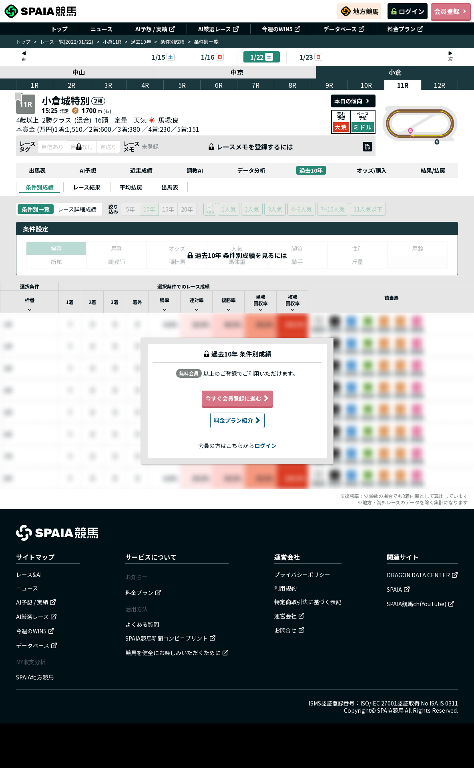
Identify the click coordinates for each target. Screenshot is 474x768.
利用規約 (285, 588)
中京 (237, 72)
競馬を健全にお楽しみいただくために (177, 652)
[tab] (39, 187)
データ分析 (251, 170)
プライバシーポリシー (302, 574)
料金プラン (406, 29)
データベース (344, 29)
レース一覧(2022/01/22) (66, 41)
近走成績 (141, 170)
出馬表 (37, 170)
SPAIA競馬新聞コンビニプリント (170, 638)
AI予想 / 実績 (155, 29)
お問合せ (289, 630)
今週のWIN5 (281, 29)
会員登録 (451, 11)
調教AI (194, 170)
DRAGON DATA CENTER (422, 575)
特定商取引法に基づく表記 (307, 602)
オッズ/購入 (371, 170)
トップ (59, 29)
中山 (79, 72)
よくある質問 (142, 624)
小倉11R (112, 41)
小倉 (395, 72)
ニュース (101, 29)
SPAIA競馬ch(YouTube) (420, 604)
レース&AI (29, 574)
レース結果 (86, 187)
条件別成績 (173, 41)
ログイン (407, 11)
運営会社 (289, 616)
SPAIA (398, 589)
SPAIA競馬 (390, 710)
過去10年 (141, 41)
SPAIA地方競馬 (35, 677)
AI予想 (87, 170)
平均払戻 (131, 187)
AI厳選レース (218, 29)
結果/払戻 (433, 170)
